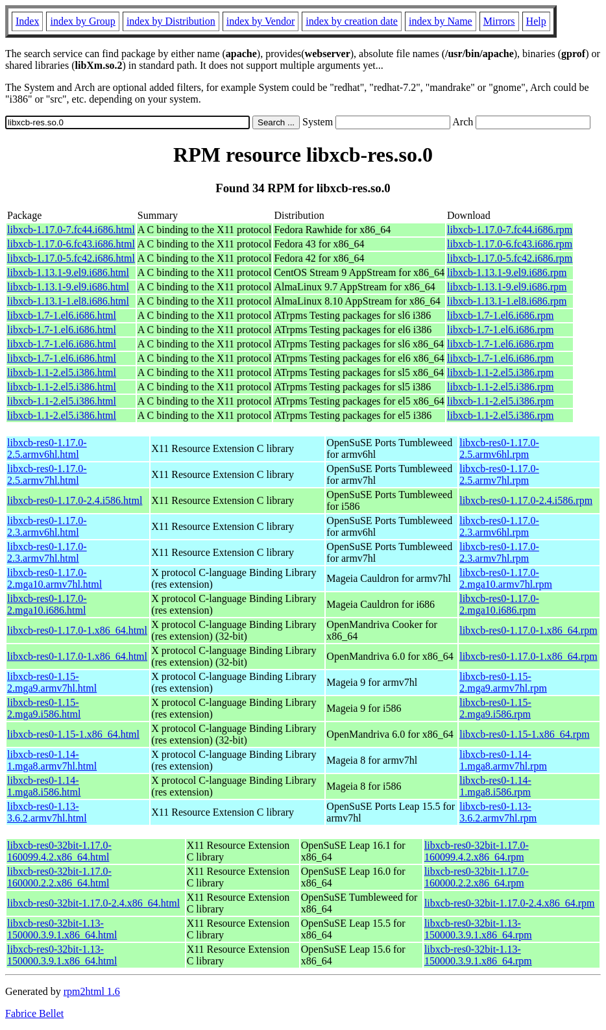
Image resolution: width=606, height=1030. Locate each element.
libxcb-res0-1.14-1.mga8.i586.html (43, 786)
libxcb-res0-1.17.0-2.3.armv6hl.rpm (499, 526)
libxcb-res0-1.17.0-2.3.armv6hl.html (47, 526)
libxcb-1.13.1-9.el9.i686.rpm (506, 272)
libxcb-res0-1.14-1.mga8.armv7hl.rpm (503, 760)
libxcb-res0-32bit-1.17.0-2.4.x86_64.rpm (509, 903)
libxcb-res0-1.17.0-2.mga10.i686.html (47, 604)
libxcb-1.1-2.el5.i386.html (61, 372)
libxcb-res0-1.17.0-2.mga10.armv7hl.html (54, 578)
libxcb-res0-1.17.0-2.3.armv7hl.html (47, 552)
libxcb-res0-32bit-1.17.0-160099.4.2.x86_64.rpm (476, 851)
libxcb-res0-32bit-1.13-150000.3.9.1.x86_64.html (62, 929)
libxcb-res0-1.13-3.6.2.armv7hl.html (47, 812)
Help (536, 21)
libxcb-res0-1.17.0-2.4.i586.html (74, 500)
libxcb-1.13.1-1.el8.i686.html (68, 301)
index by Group (82, 21)
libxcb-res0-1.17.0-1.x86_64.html (77, 630)
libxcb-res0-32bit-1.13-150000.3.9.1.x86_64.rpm (478, 929)
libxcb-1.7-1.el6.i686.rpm (500, 315)
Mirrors (499, 21)
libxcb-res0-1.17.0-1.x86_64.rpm (528, 630)
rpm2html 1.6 (92, 991)
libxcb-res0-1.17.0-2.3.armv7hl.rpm (499, 552)
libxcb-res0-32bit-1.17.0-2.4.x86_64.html (93, 903)
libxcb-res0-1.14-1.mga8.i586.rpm (495, 786)
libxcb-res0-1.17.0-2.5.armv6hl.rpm (499, 448)
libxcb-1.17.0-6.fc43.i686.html (71, 243)
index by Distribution (171, 21)
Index (27, 21)
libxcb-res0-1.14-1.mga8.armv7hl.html (52, 760)
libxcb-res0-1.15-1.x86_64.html (73, 734)
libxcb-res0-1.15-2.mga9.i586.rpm (495, 708)
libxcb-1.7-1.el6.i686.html (61, 315)
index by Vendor (260, 21)
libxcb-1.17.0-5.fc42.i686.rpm (509, 258)
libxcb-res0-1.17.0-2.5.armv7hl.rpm (499, 474)
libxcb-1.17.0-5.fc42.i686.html (71, 258)
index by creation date (352, 21)
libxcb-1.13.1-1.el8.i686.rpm (506, 301)
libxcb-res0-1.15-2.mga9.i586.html (43, 708)
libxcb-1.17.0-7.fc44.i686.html (71, 229)
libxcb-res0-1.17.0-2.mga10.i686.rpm (499, 604)
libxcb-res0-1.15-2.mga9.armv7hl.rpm (503, 682)
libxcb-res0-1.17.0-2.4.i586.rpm (525, 500)
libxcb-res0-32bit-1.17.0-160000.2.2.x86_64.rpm (476, 877)
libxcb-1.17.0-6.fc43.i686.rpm (509, 243)
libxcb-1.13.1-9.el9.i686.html (68, 272)
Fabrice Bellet (34, 1013)
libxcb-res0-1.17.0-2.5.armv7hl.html (47, 474)
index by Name (440, 21)
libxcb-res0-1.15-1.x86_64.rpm (524, 734)
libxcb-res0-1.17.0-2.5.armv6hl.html (47, 448)
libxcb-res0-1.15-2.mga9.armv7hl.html (52, 682)
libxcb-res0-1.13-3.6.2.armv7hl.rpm (498, 812)
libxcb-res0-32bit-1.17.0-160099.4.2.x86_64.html (59, 851)
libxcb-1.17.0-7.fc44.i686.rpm (509, 229)
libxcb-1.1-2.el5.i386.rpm (500, 372)
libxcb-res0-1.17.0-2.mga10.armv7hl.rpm (505, 578)
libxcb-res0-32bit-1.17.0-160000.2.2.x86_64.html (59, 877)
